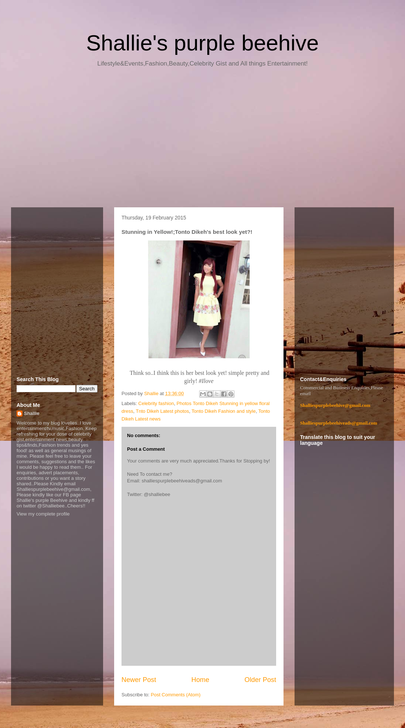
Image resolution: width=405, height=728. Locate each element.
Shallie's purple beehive (202, 43)
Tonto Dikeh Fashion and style (223, 411)
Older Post (260, 679)
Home (200, 679)
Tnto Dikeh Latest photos (162, 411)
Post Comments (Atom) (176, 694)
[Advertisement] (202, 139)
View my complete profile (43, 514)
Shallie (31, 413)
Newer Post (139, 679)
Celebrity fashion (156, 403)
